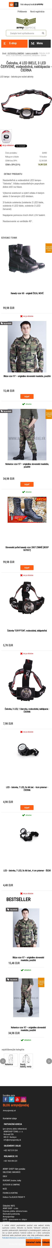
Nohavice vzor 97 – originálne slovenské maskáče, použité (27, 465)
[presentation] (3, 1061)
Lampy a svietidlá (32, 53)
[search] (43, 33)
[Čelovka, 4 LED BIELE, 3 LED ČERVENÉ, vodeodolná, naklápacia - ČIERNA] (6, 131)
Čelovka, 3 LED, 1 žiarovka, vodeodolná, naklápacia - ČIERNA (27, 710)
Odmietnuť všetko (33, 1242)
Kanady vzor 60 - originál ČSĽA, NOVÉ (27, 293)
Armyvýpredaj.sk (9, 1110)
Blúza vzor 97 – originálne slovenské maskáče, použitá (26, 376)
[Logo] (26, 23)
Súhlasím (46, 1242)
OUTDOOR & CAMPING (16, 53)
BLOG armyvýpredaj (16, 1105)
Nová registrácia (37, 11)
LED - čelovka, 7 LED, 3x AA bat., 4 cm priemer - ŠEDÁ (27, 870)
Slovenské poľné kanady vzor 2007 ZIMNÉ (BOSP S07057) (27, 549)
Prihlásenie (22, 11)
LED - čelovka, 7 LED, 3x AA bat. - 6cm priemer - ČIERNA (27, 788)
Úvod (4, 53)
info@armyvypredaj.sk (12, 1140)
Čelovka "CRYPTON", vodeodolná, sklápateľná (27, 630)
